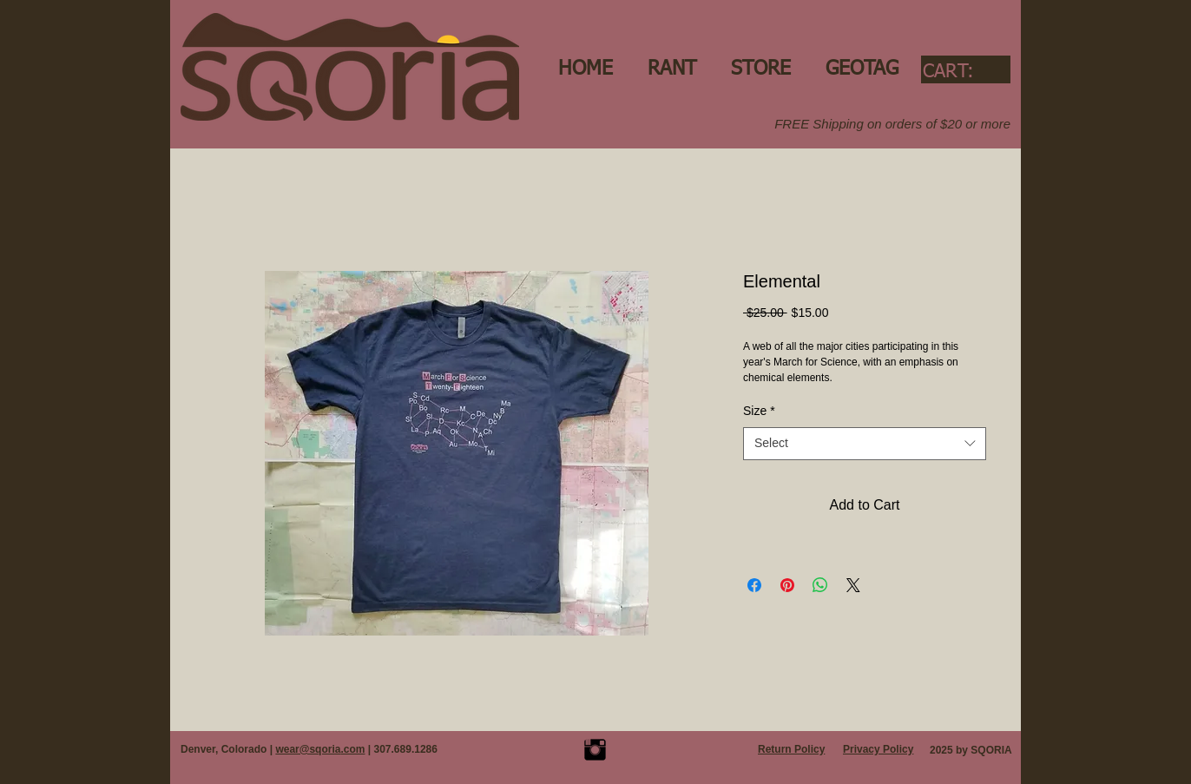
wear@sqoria (307, 749)
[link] (964, 70)
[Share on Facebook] (754, 585)
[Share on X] (853, 585)
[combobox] (864, 443)
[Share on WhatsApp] (820, 585)
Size (759, 411)
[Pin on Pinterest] (787, 585)
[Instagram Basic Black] (595, 750)
